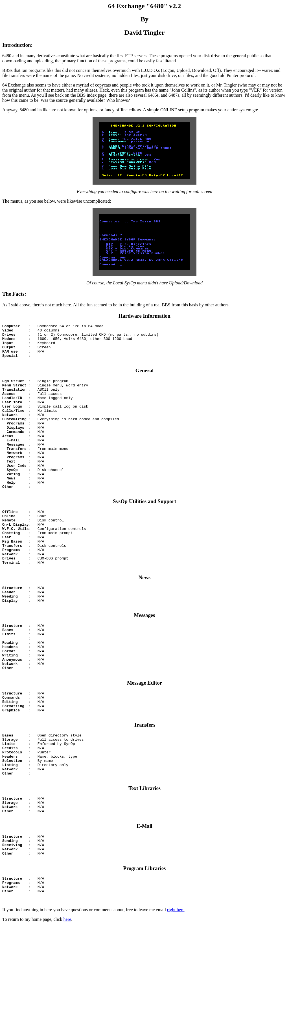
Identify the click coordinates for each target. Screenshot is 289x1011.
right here (176, 994)
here (67, 1003)
